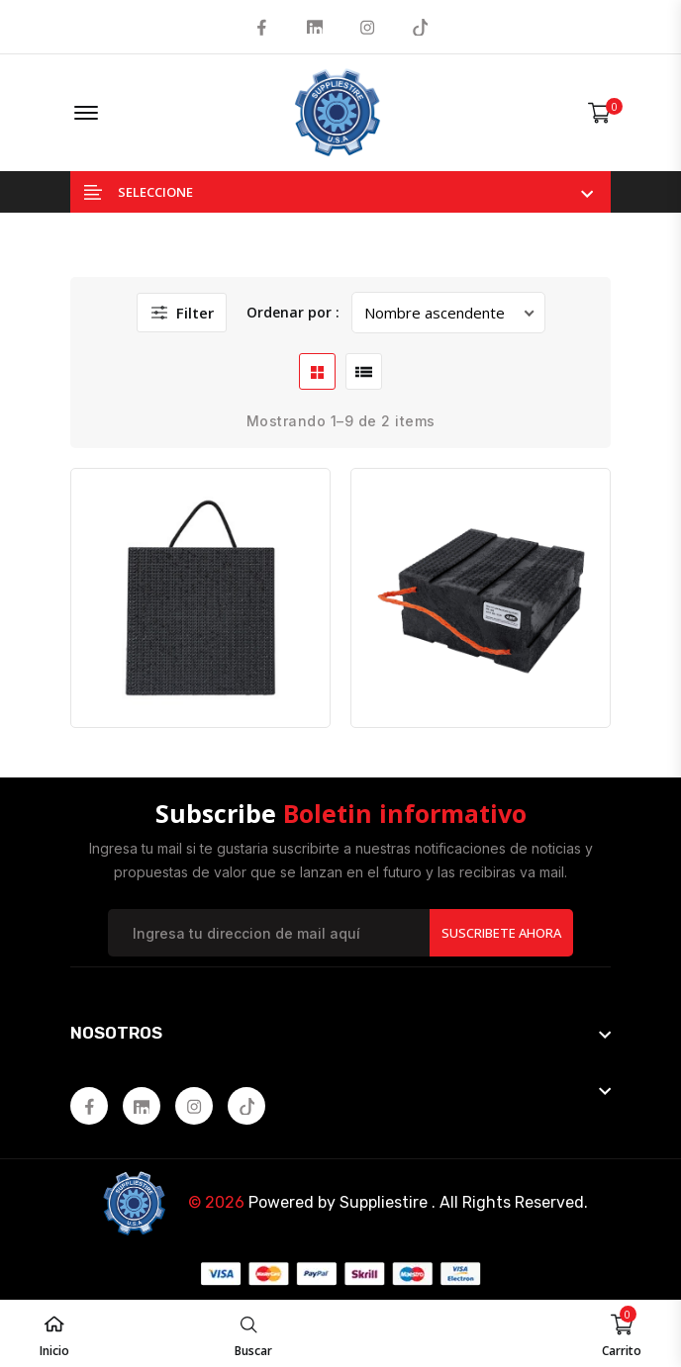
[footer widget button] (340, 1033)
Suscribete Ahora (501, 933)
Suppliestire (384, 1202)
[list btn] (363, 371)
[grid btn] (317, 371)
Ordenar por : (293, 312)
